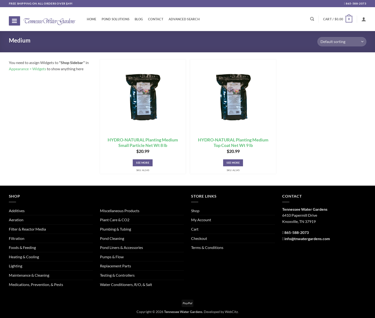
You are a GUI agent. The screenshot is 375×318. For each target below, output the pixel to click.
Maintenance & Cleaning (29, 275)
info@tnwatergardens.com (307, 238)
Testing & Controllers (117, 275)
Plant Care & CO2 (114, 219)
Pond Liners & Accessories (121, 247)
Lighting (15, 266)
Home (91, 19)
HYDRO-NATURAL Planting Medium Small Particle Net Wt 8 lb (143, 142)
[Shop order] (341, 41)
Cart (195, 229)
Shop (195, 210)
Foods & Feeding (22, 247)
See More (142, 162)
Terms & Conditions (207, 247)
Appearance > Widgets (27, 68)
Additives (17, 210)
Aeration (16, 219)
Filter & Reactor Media (27, 229)
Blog (139, 19)
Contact (155, 19)
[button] (337, 19)
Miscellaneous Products (119, 210)
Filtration (16, 238)
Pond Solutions (116, 19)
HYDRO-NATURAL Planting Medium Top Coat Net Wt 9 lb (233, 142)
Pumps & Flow (112, 256)
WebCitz (231, 312)
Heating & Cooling (24, 256)
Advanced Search (184, 19)
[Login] (363, 19)
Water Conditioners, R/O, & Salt (126, 284)
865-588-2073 (355, 3)
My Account (201, 219)
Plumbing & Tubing (115, 229)
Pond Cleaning (112, 238)
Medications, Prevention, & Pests (36, 284)
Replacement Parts (115, 266)
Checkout (199, 238)
